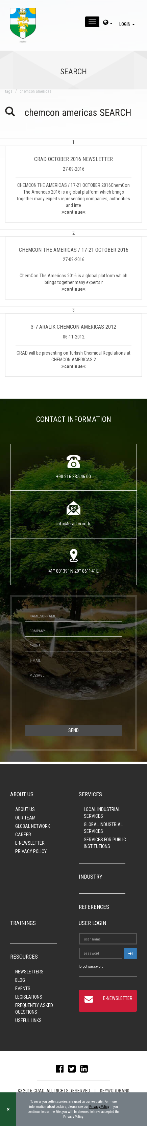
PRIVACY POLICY (31, 851)
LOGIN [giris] (128, 24)
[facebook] (61, 1070)
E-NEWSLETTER (30, 843)
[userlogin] (130, 953)
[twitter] (73, 1070)
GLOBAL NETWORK (32, 826)
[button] (73, 180)
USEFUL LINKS (28, 1020)
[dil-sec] (108, 23)
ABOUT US (25, 809)
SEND (73, 730)
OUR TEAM (25, 817)
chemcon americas (35, 91)
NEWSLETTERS (29, 971)
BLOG (20, 980)
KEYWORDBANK (114, 1090)
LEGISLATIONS (28, 997)
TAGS (9, 91)
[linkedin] (85, 1070)
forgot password (91, 966)
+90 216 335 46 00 (73, 477)
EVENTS (22, 988)
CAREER (23, 834)
